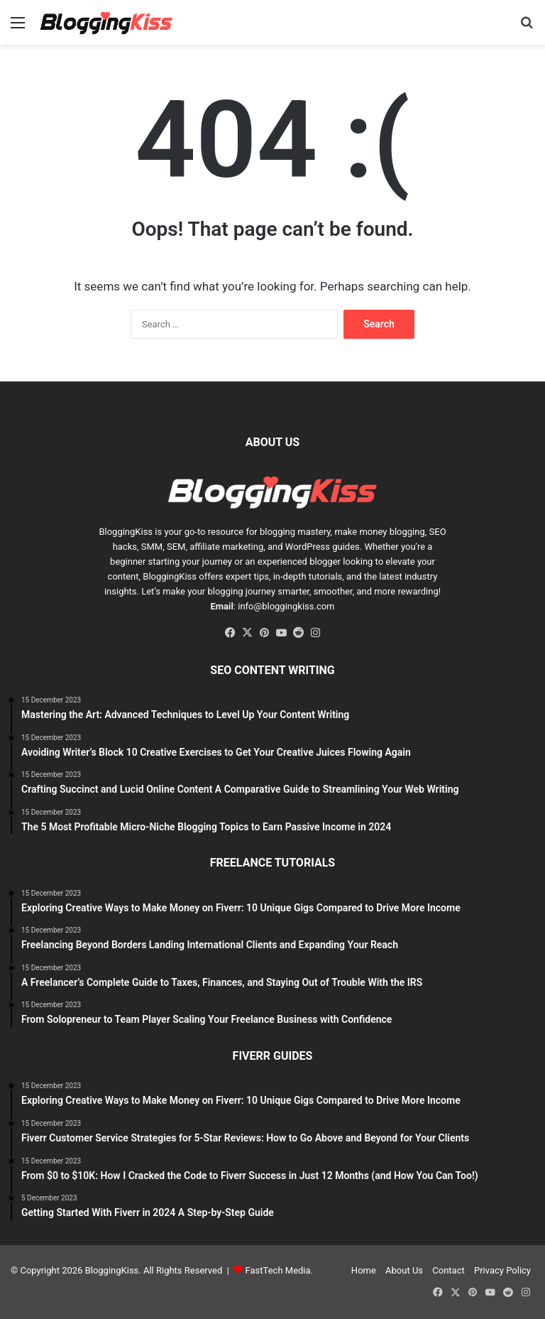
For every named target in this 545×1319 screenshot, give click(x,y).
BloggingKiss (126, 531)
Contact (448, 1270)
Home (363, 1270)
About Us (404, 1270)
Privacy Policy (502, 1270)
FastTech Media (278, 1270)
